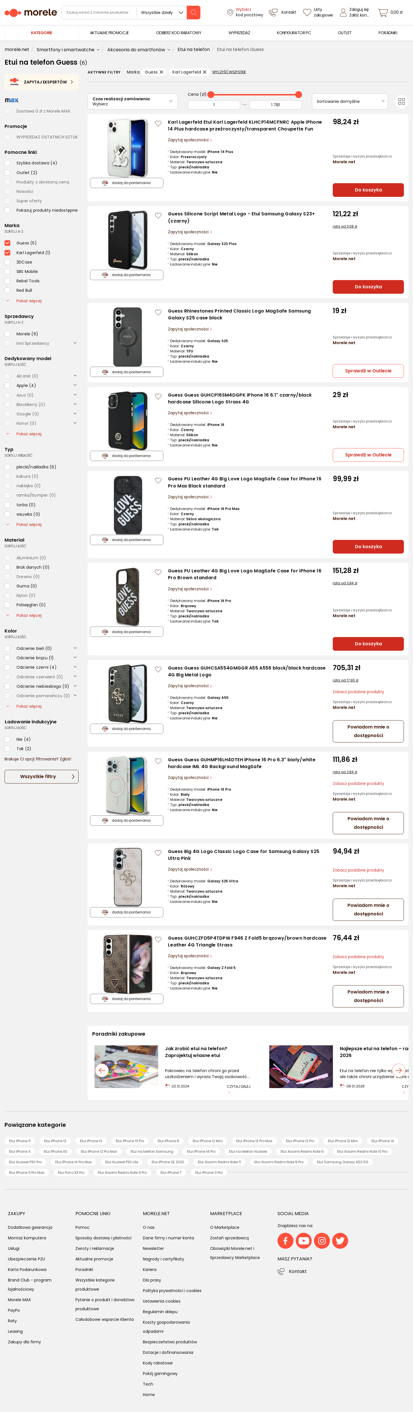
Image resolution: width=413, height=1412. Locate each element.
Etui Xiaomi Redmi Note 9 (302, 1151)
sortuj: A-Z (14, 231)
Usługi (13, 1248)
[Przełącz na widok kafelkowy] (401, 102)
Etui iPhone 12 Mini (208, 1140)
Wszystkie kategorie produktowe (95, 1284)
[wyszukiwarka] (130, 12)
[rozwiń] (75, 343)
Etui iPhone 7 (171, 1172)
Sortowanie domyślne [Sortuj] (338, 101)
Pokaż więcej (24, 301)
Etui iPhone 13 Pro (130, 1140)
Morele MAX (19, 1300)
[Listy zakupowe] (318, 12)
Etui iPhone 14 (382, 1140)
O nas (149, 1227)
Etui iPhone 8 (168, 1140)
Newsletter (153, 1248)
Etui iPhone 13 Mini (343, 1140)
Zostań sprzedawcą (229, 1238)
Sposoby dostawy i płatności (103, 1238)
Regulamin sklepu (160, 1312)
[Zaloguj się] (356, 12)
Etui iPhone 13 (91, 1140)
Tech (148, 1384)
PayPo (14, 1310)
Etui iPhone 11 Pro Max (26, 1172)
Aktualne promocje (94, 1259)
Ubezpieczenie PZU (26, 1259)
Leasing (15, 1331)
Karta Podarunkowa (27, 1269)
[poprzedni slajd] (102, 1070)
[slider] (210, 94)
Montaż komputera (27, 1238)
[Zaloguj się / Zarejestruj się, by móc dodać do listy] (158, 124)
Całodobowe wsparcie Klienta (104, 1319)
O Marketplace (224, 1227)
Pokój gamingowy (160, 1373)
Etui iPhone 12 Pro (300, 1140)
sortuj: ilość (15, 364)
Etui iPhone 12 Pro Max (99, 1151)
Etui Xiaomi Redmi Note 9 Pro (122, 1172)
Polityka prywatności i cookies (172, 1290)
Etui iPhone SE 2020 (168, 1162)
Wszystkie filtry (38, 776)
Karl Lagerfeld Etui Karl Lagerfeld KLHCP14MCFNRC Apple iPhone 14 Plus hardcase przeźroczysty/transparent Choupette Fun (245, 125)
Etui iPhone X (19, 1151)
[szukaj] (193, 12)
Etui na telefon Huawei (248, 1151)
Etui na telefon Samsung (152, 1151)
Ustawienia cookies (161, 1301)
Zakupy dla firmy (24, 1342)
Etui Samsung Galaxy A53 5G (342, 1162)
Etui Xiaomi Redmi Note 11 (219, 1162)
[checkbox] (31, 163)
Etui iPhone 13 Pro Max (254, 1140)
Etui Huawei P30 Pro (25, 1162)
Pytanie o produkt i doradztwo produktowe (105, 1304)
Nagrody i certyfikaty (163, 1259)
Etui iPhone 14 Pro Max (73, 1162)
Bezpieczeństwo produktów (170, 1342)
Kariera (150, 1269)
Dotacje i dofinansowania (168, 1352)
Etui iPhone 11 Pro (209, 1172)
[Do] (275, 104)
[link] (109, 32)
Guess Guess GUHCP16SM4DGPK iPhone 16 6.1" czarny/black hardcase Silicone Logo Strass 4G (240, 398)
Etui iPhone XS (55, 1151)
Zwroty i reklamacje (94, 1248)
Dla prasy (152, 1280)
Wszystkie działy (157, 12)
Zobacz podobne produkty (358, 692)
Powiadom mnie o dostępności (368, 731)
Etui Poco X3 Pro (71, 1172)
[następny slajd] (399, 1070)
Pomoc (82, 1227)
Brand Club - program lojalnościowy (30, 1284)
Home (149, 1394)
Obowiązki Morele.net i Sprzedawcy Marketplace (235, 1253)
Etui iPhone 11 (19, 1140)
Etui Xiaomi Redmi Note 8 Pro (278, 1162)
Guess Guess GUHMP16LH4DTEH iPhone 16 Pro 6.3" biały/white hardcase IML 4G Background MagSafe (241, 763)
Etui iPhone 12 (55, 1140)
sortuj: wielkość (19, 455)
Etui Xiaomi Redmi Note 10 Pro (362, 1151)
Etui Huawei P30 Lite (121, 1162)
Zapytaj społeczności (189, 140)
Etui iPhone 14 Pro (201, 1151)
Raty (12, 1321)
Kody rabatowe (158, 1363)
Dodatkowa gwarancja (30, 1227)
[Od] (214, 104)
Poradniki (84, 1269)
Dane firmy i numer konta (168, 1238)
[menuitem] (109, 32)
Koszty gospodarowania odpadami (166, 1326)
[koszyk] (391, 12)
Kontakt (298, 1271)
